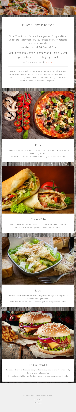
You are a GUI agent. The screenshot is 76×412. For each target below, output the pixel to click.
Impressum (38, 399)
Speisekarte (49, 62)
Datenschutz (38, 402)
